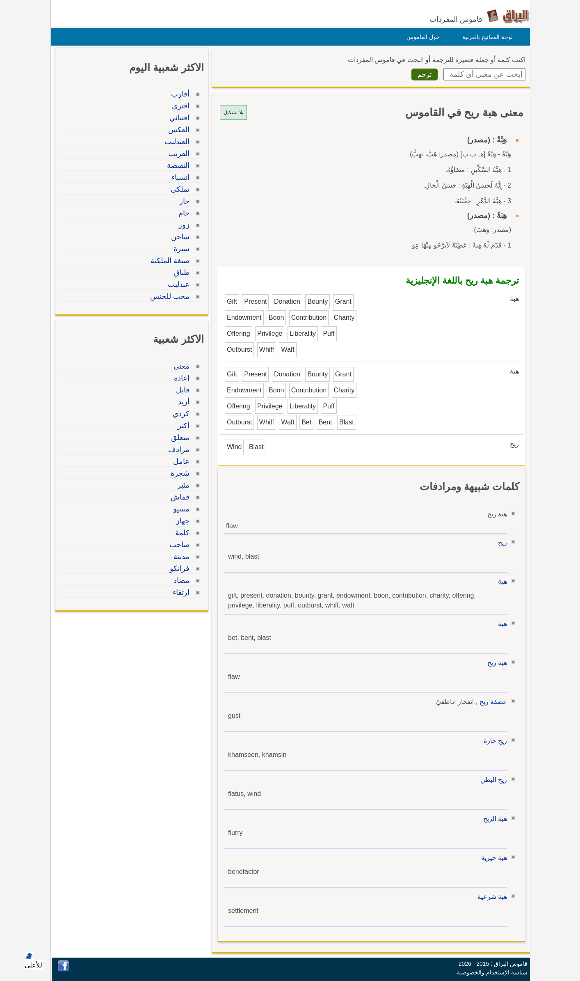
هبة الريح (493, 818)
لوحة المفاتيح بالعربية (485, 37)
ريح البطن (491, 779)
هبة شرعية (490, 896)
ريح (500, 542)
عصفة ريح (491, 701)
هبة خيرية (492, 857)
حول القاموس (421, 37)
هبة (500, 581)
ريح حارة (493, 740)
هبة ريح (495, 662)
